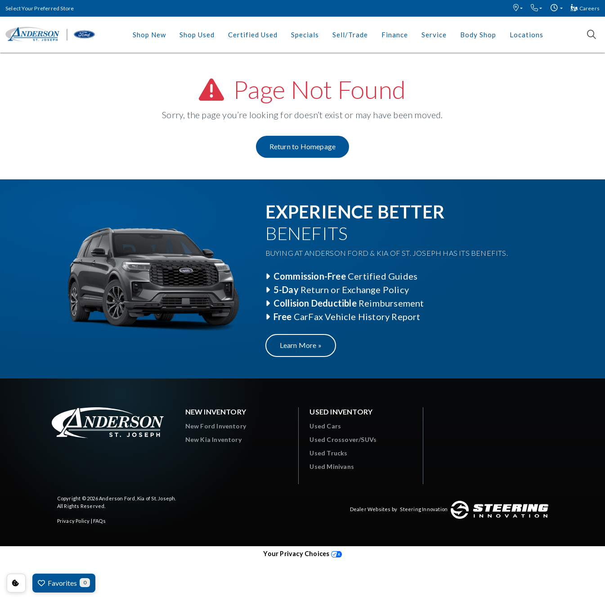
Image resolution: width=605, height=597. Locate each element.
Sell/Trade (350, 35)
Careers (585, 8)
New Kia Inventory (213, 439)
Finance (394, 35)
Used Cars (325, 426)
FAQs (99, 521)
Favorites (64, 582)
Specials (305, 35)
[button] (518, 8)
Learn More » (301, 345)
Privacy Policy (73, 521)
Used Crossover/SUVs (342, 439)
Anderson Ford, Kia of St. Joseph (137, 498)
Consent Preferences (16, 583)
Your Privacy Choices (302, 553)
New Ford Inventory (215, 426)
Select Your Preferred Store (39, 8)
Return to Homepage (302, 146)
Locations (526, 35)
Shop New (149, 35)
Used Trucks (328, 453)
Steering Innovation (424, 509)
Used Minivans (331, 466)
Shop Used (197, 35)
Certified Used (253, 35)
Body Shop (478, 35)
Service (434, 35)
